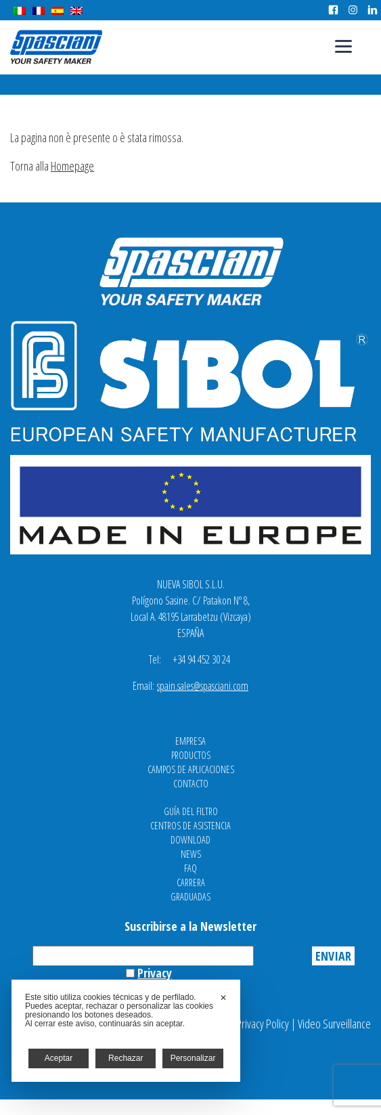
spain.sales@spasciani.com (202, 685)
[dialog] (126, 1031)
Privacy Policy (262, 1023)
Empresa (190, 741)
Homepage (72, 166)
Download (190, 839)
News (191, 854)
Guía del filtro (191, 811)
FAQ (190, 868)
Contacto (190, 783)
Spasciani (56, 47)
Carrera (191, 882)
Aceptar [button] (58, 1058)
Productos (190, 755)
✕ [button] (223, 998)
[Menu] (343, 45)
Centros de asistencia (190, 825)
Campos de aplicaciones (191, 769)
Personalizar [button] (193, 1058)
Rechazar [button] (125, 1058)
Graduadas (190, 896)
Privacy (154, 973)
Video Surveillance (334, 1023)
